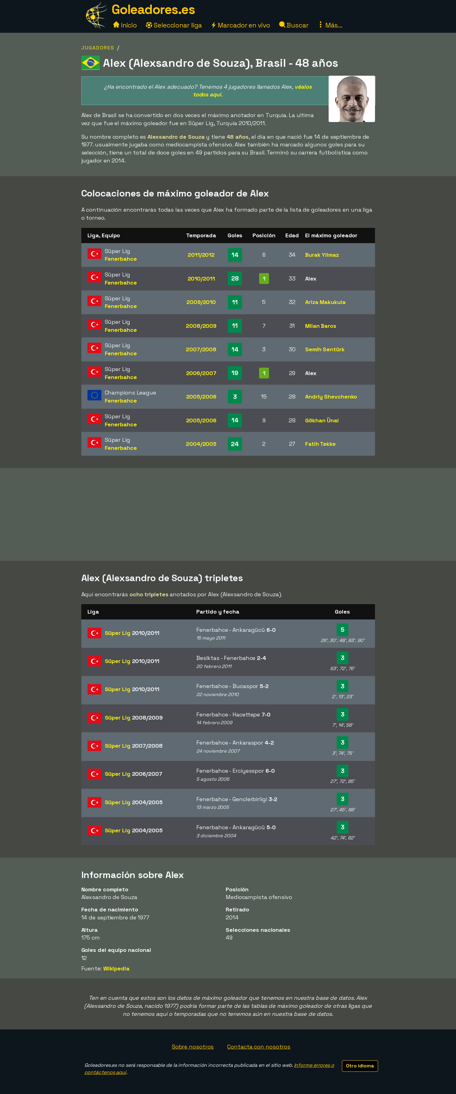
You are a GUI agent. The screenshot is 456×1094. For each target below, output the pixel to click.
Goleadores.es (153, 9)
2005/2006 (201, 396)
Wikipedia (116, 968)
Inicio (125, 25)
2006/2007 (201, 373)
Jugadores (97, 47)
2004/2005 (201, 443)
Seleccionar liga (174, 25)
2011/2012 (201, 254)
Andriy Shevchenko (331, 396)
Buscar (294, 25)
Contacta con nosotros (258, 1046)
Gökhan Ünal (322, 420)
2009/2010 (201, 302)
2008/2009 (201, 325)
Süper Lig (132, 632)
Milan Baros (320, 325)
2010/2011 (201, 278)
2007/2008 (201, 349)
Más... (330, 25)
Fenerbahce (121, 258)
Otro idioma (360, 1065)
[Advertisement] (228, 514)
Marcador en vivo (240, 25)
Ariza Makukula (325, 302)
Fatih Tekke (320, 443)
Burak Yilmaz (322, 254)
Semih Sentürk (325, 349)
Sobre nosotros (193, 1046)
